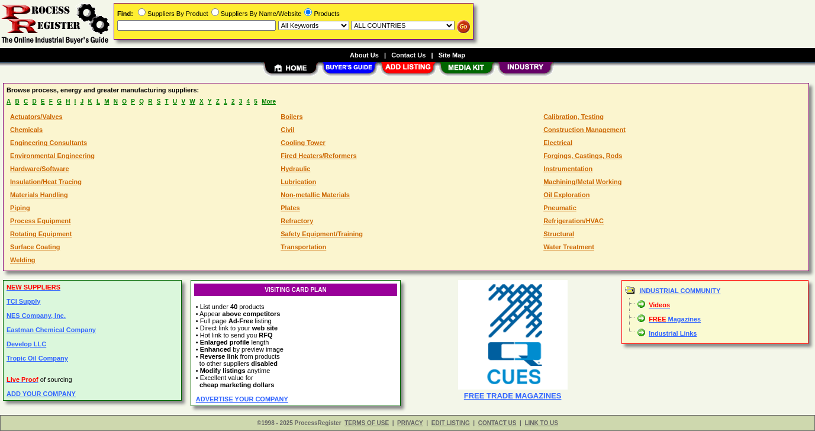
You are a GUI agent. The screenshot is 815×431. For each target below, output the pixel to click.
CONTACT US (497, 423)
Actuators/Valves (36, 116)
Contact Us (408, 55)
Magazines (675, 319)
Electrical (557, 142)
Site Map (452, 55)
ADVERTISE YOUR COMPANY (242, 399)
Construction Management (584, 129)
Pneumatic (559, 207)
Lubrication (298, 181)
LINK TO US (541, 423)
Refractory (297, 220)
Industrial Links (673, 333)
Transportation (303, 246)
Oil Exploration (566, 194)
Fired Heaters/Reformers (318, 155)
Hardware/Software (39, 168)
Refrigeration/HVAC (573, 220)
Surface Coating (35, 246)
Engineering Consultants (48, 142)
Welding (23, 259)
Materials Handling (39, 194)
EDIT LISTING (450, 423)
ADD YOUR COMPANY (41, 393)
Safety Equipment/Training (322, 233)
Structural (558, 233)
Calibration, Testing (573, 116)
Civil (287, 129)
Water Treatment (568, 246)
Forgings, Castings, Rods (582, 155)
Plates (290, 207)
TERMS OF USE (366, 423)
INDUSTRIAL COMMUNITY (679, 290)
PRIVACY (410, 423)
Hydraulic (295, 168)
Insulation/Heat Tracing (46, 181)
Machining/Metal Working (582, 181)
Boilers (291, 116)
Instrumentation (567, 168)
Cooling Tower (303, 142)
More (269, 101)
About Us (364, 55)
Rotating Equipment (41, 233)
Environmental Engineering (52, 155)
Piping (20, 207)
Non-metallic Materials (315, 194)
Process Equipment (40, 220)
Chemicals (26, 129)
